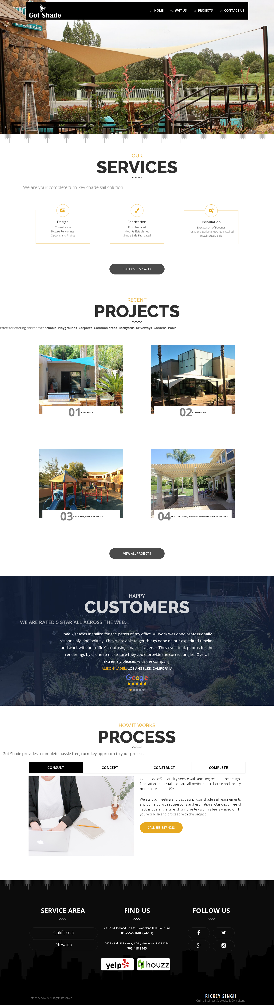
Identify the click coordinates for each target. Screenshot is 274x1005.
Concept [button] (110, 767)
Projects (203, 15)
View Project (23, 117)
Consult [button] (55, 767)
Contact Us (232, 15)
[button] (9, 126)
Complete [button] (218, 767)
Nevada (64, 944)
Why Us (178, 15)
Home (156, 15)
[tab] (56, 767)
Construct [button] (164, 767)
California (63, 932)
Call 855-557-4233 (161, 828)
